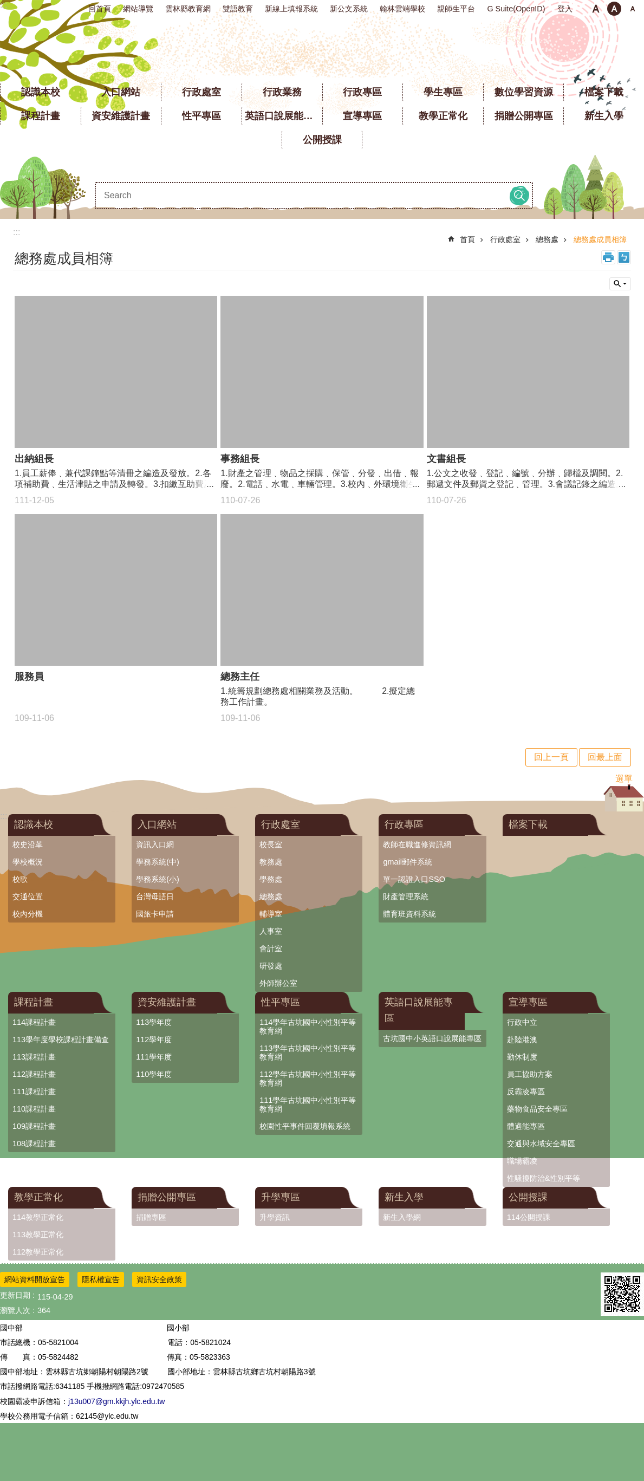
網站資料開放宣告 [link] (34, 1279)
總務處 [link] (547, 239)
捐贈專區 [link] (151, 1217)
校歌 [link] (20, 879)
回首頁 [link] (99, 8)
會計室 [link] (270, 948)
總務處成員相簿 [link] (600, 239)
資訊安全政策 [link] (159, 1279)
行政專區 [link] (362, 92)
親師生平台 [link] (456, 8)
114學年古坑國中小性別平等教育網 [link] (307, 1026)
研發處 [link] (270, 966)
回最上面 (605, 757)
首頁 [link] (467, 239)
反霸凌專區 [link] (526, 1091)
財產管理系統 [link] (405, 896)
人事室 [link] (270, 931)
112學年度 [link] (154, 1039)
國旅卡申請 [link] (155, 914)
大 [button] (633, 9)
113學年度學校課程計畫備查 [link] (60, 1039)
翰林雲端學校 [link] (402, 8)
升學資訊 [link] (274, 1217)
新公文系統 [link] (349, 8)
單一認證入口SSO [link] (414, 879)
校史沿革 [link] (27, 844)
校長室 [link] (270, 844)
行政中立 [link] (522, 1022)
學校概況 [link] (27, 862)
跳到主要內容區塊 (5, 5)
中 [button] (614, 9)
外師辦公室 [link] (278, 983)
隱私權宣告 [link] (101, 1279)
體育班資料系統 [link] (409, 914)
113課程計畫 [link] (34, 1057)
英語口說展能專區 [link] (283, 116)
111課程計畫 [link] (34, 1091)
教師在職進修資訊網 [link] (417, 844)
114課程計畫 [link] (34, 1022)
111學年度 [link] (154, 1057)
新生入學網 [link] (402, 1217)
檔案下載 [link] (603, 92)
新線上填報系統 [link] (291, 8)
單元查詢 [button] (620, 283)
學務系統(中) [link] (157, 862)
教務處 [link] (270, 862)
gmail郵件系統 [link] (407, 862)
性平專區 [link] (201, 116)
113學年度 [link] (154, 1022)
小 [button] (596, 9)
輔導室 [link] (270, 914)
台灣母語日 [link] (155, 896)
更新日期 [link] (15, 1295)
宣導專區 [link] (362, 116)
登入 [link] (565, 8)
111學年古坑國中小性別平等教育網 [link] (307, 1104)
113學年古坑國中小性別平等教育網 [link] (307, 1052)
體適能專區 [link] (526, 1126)
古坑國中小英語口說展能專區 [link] (432, 1038)
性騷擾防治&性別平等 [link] (544, 1178)
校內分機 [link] (27, 914)
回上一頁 (551, 757)
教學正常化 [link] (443, 116)
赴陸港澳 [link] (522, 1039)
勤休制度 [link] (522, 1057)
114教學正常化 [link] (37, 1217)
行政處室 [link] (201, 92)
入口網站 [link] (120, 92)
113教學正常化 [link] (37, 1234)
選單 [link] (624, 778)
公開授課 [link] (322, 139)
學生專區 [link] (443, 92)
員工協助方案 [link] (529, 1074)
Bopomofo (624, 257)
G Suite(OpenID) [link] (516, 8)
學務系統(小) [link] (157, 879)
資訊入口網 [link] (155, 844)
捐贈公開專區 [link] (524, 116)
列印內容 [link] (608, 257)
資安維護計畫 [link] (121, 116)
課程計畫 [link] (40, 116)
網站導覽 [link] (138, 8)
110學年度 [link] (154, 1074)
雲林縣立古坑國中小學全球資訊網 (322, 49)
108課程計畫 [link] (34, 1143)
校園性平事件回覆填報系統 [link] (304, 1126)
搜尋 (519, 195)
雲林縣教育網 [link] (188, 8)
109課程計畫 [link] (34, 1126)
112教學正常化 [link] (37, 1252)
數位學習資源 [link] (524, 92)
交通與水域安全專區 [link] (541, 1143)
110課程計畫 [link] (34, 1109)
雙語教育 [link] (238, 8)
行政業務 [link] (282, 92)
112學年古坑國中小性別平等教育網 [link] (307, 1078)
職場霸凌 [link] (522, 1161)
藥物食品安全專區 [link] (537, 1109)
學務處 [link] (270, 879)
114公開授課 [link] (528, 1217)
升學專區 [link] (280, 1197)
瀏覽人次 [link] (15, 1310)
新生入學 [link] (603, 116)
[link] (622, 1294)
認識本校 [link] (40, 92)
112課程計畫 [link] (34, 1074)
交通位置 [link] (27, 896)
